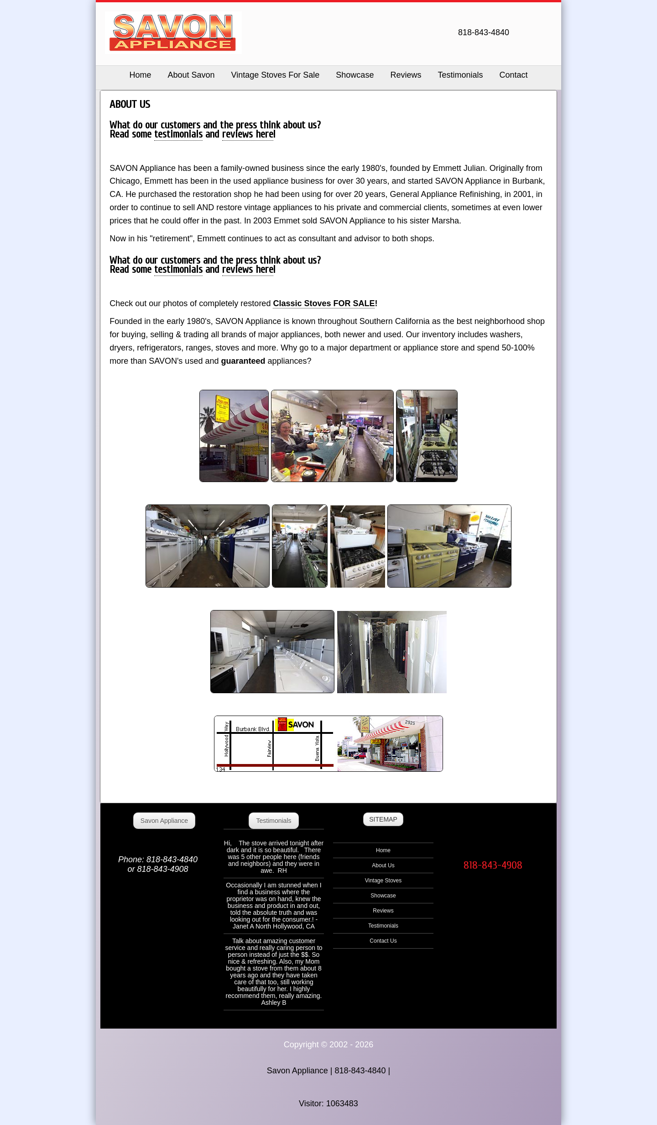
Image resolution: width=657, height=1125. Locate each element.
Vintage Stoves (383, 880)
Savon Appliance (164, 820)
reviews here (247, 134)
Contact (513, 75)
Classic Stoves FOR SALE (324, 303)
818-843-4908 (493, 865)
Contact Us (383, 941)
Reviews (405, 75)
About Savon (190, 75)
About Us (383, 865)
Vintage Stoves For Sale (275, 75)
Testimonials (460, 75)
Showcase (355, 75)
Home (383, 850)
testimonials (178, 134)
